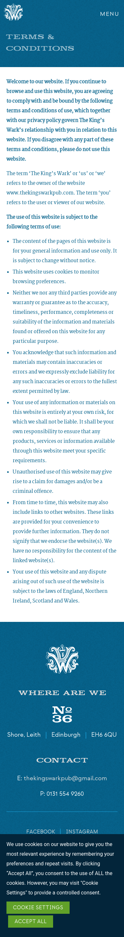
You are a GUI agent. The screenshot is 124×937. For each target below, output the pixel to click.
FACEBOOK (40, 832)
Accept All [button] (31, 922)
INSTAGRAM (82, 832)
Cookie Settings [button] (38, 908)
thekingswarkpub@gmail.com (65, 778)
